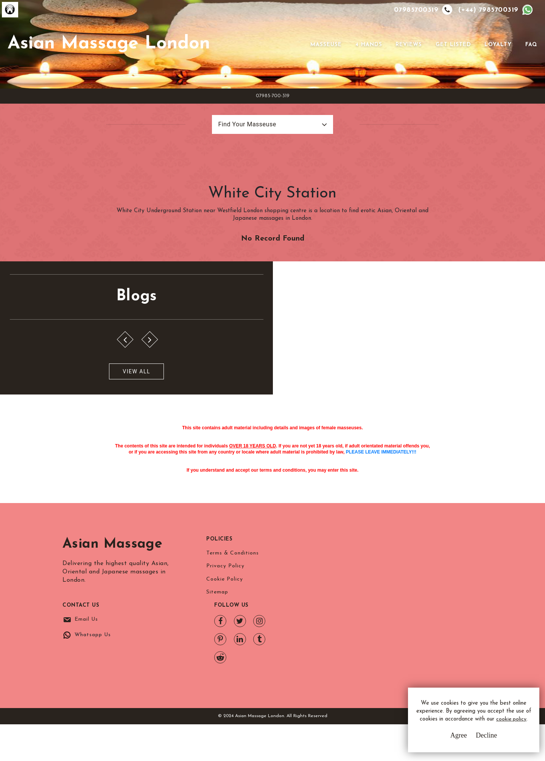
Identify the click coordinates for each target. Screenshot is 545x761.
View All (42, 435)
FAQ (530, 57)
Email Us (338, 647)
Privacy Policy (225, 661)
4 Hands (367, 57)
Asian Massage (112, 638)
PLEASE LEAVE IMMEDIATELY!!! (381, 528)
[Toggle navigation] (298, 56)
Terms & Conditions (232, 647)
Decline (476, 738)
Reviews (407, 57)
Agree (448, 738)
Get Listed (452, 57)
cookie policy (468, 724)
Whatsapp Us (344, 662)
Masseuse (325, 57)
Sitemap (217, 689)
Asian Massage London (135, 56)
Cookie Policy (224, 675)
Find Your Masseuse (239, 149)
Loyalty (497, 57)
